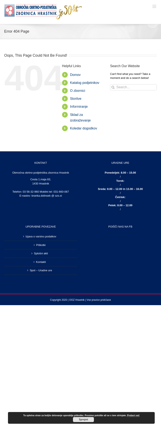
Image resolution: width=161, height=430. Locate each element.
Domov (75, 75)
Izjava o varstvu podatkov (41, 236)
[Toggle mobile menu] (154, 6)
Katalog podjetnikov (84, 82)
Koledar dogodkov (83, 128)
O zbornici (77, 90)
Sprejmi (83, 419)
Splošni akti (41, 253)
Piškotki (41, 245)
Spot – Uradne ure (41, 270)
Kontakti (41, 262)
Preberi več (133, 415)
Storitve (75, 98)
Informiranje (79, 106)
